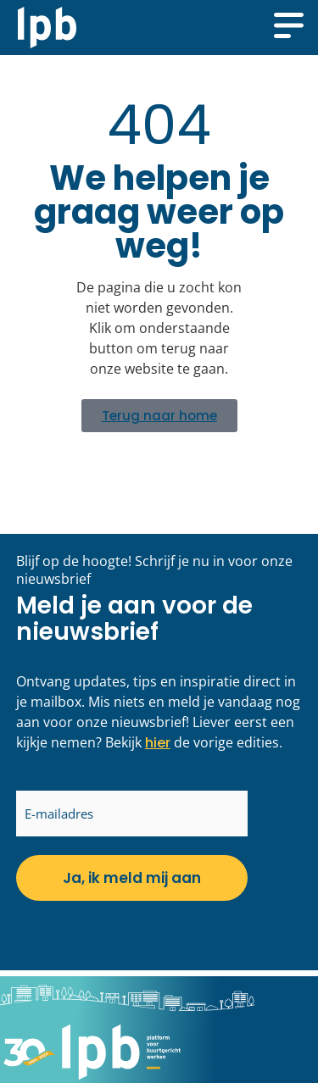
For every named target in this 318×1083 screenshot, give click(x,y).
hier (157, 743)
